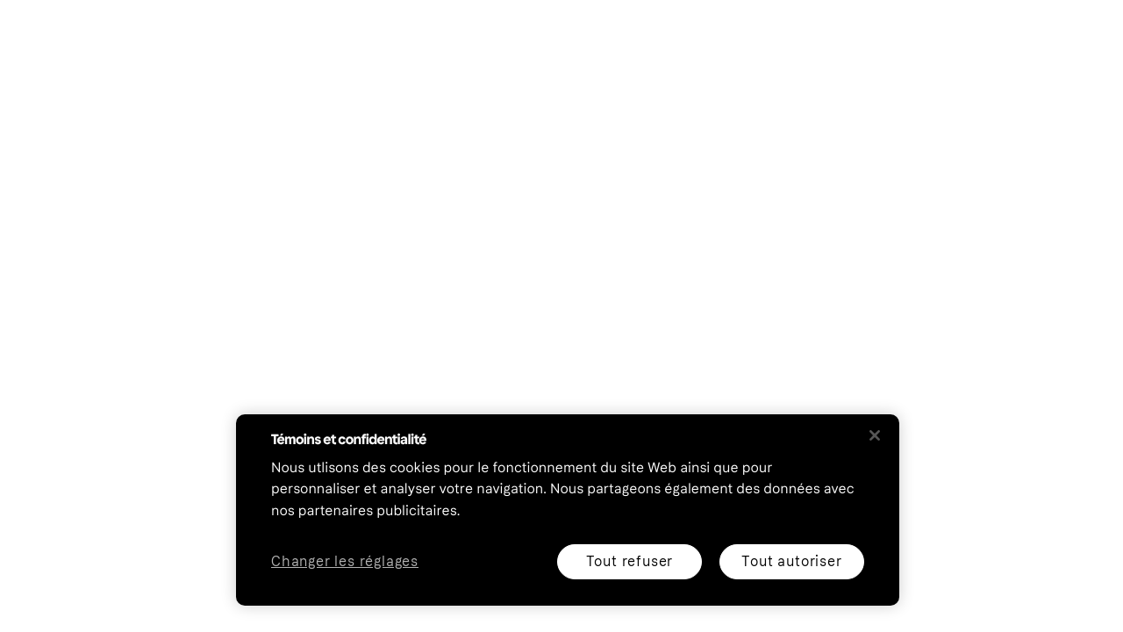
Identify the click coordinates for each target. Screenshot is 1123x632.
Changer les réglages (344, 562)
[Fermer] (874, 435)
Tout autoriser (791, 561)
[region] (567, 510)
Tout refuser (630, 561)
